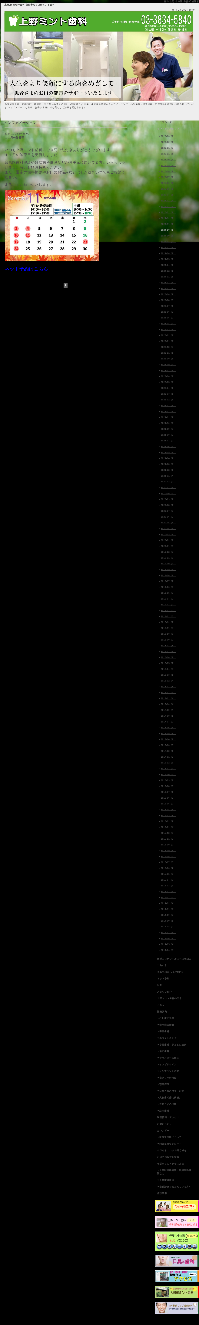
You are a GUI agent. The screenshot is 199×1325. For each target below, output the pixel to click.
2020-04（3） (168, 528)
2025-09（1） (168, 165)
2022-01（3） (168, 405)
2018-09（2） (168, 640)
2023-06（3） (168, 312)
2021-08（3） (168, 435)
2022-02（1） (168, 400)
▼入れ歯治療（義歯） (169, 1097)
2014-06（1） (168, 938)
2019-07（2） (168, 581)
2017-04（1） (168, 739)
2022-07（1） (168, 370)
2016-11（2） (168, 768)
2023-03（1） (168, 329)
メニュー (162, 1005)
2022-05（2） (168, 382)
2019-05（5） (168, 593)
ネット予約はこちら (26, 268)
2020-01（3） (168, 546)
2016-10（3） (168, 774)
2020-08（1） (168, 505)
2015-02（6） (168, 891)
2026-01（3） (168, 148)
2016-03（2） (168, 815)
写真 (159, 985)
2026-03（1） (168, 136)
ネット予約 (163, 978)
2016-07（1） (168, 792)
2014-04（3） (168, 950)
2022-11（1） (168, 353)
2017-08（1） (168, 716)
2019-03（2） (168, 604)
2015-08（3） (168, 856)
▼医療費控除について (169, 1137)
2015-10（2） (168, 845)
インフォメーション (168, 128)
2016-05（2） (168, 804)
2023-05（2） (168, 318)
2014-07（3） (168, 932)
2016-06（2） (168, 798)
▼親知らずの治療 (167, 1104)
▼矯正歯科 (163, 1051)
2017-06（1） (168, 727)
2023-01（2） (168, 341)
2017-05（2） (168, 733)
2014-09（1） (168, 921)
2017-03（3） (168, 745)
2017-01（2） (168, 757)
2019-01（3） (168, 616)
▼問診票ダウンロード (169, 1144)
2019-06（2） (168, 587)
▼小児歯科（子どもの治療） (173, 1044)
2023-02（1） (168, 335)
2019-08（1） (168, 575)
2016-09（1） (168, 780)
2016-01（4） (168, 827)
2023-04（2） (168, 323)
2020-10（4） (168, 493)
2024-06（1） (168, 253)
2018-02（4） (168, 681)
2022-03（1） (168, 394)
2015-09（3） (168, 850)
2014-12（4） (168, 903)
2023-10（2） (168, 294)
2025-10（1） (168, 159)
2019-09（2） (168, 569)
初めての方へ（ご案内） (170, 972)
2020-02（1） (168, 540)
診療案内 (162, 1011)
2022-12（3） (168, 347)
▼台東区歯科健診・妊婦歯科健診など (174, 1172)
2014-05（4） (168, 944)
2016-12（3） (168, 763)
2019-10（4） (168, 563)
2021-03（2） (168, 464)
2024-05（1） (168, 259)
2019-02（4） (168, 610)
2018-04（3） (168, 669)
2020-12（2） (168, 482)
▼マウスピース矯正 (168, 1058)
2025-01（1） (168, 212)
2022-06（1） (168, 376)
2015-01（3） (168, 897)
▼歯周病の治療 (165, 1025)
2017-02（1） (168, 751)
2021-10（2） (168, 423)
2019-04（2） (168, 599)
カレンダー (163, 1130)
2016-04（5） (168, 809)
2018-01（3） (168, 686)
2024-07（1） (168, 247)
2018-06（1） (168, 657)
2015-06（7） (168, 868)
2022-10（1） (168, 359)
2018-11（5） (168, 628)
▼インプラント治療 (168, 1071)
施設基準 (162, 1193)
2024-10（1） (168, 230)
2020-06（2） (168, 517)
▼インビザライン (167, 1064)
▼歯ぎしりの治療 (167, 1077)
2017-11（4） (168, 698)
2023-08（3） (168, 300)
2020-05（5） (168, 523)
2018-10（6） (168, 634)
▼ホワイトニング (167, 1038)
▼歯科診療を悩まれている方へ (174, 1186)
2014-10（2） (168, 915)
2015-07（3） (168, 862)
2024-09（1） (168, 236)
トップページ (164, 122)
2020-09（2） (168, 499)
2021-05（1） (168, 452)
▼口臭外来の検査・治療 (170, 1091)
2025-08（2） (168, 171)
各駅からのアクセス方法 (170, 1163)
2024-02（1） (168, 271)
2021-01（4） (168, 476)
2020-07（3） (168, 511)
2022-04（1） (168, 388)
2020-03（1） (168, 534)
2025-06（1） (168, 183)
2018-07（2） (168, 651)
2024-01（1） (168, 277)
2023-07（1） (168, 306)
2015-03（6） (168, 886)
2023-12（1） (168, 282)
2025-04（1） (168, 195)
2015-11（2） (168, 839)
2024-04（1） (168, 265)
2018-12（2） (168, 622)
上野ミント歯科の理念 (169, 998)
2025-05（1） (168, 189)
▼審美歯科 (163, 1031)
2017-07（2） (168, 722)
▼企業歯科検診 (165, 1180)
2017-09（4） (168, 710)
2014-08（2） (168, 927)
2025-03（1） (168, 200)
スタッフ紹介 (164, 991)
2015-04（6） (168, 880)
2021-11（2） (168, 417)
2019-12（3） (168, 552)
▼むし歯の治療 (165, 1018)
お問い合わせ (164, 1124)
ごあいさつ (163, 965)
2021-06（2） (168, 446)
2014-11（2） (168, 909)
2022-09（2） (168, 364)
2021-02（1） (168, 470)
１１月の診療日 (15, 137)
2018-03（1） (168, 675)
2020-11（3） (168, 487)
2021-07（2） (168, 441)
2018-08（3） (168, 645)
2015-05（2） (168, 874)
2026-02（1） (168, 142)
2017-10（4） (168, 704)
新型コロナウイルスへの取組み (174, 958)
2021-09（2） (168, 429)
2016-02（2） (168, 821)
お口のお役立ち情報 (168, 1157)
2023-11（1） (168, 288)
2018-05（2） (168, 663)
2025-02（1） (168, 206)
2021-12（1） (168, 411)
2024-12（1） (168, 218)
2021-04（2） (168, 458)
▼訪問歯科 (163, 1110)
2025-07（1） (168, 177)
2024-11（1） (168, 224)
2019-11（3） (168, 558)
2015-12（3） (168, 833)
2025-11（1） (168, 154)
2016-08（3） (168, 786)
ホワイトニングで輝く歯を (172, 1150)
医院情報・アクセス (168, 1117)
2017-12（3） (168, 692)
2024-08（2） (168, 241)
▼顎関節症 (163, 1084)
